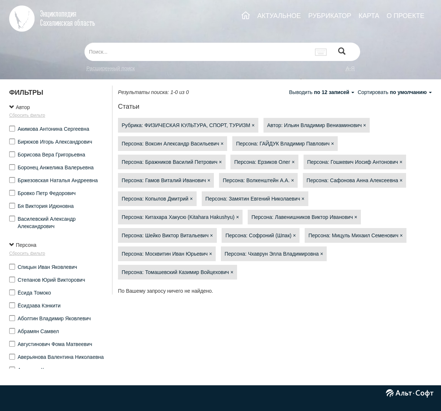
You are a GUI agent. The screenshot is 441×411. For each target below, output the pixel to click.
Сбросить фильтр (27, 115)
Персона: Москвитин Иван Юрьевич (167, 254)
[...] (198, 52)
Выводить (322, 92)
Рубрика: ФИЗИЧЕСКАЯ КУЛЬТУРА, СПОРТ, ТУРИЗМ (188, 125)
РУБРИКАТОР (329, 15)
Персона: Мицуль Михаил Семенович (355, 235)
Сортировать (395, 92)
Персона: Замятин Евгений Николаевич (255, 199)
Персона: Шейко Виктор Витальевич (167, 235)
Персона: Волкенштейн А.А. (258, 180)
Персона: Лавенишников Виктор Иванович (304, 217)
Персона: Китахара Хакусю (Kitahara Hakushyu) (180, 217)
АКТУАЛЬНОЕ (279, 15)
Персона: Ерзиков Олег (264, 162)
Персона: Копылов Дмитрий (157, 199)
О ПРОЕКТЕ (405, 15)
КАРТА (369, 15)
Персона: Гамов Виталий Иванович (166, 180)
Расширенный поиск (110, 68)
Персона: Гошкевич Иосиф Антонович (354, 162)
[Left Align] (342, 52)
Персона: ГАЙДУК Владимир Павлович (285, 144)
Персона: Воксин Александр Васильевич (172, 144)
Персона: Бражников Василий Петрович (172, 162)
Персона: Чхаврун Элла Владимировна (274, 254)
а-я (350, 68)
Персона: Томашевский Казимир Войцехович (177, 272)
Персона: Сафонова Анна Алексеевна (354, 180)
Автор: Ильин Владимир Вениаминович (316, 125)
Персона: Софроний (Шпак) (260, 235)
